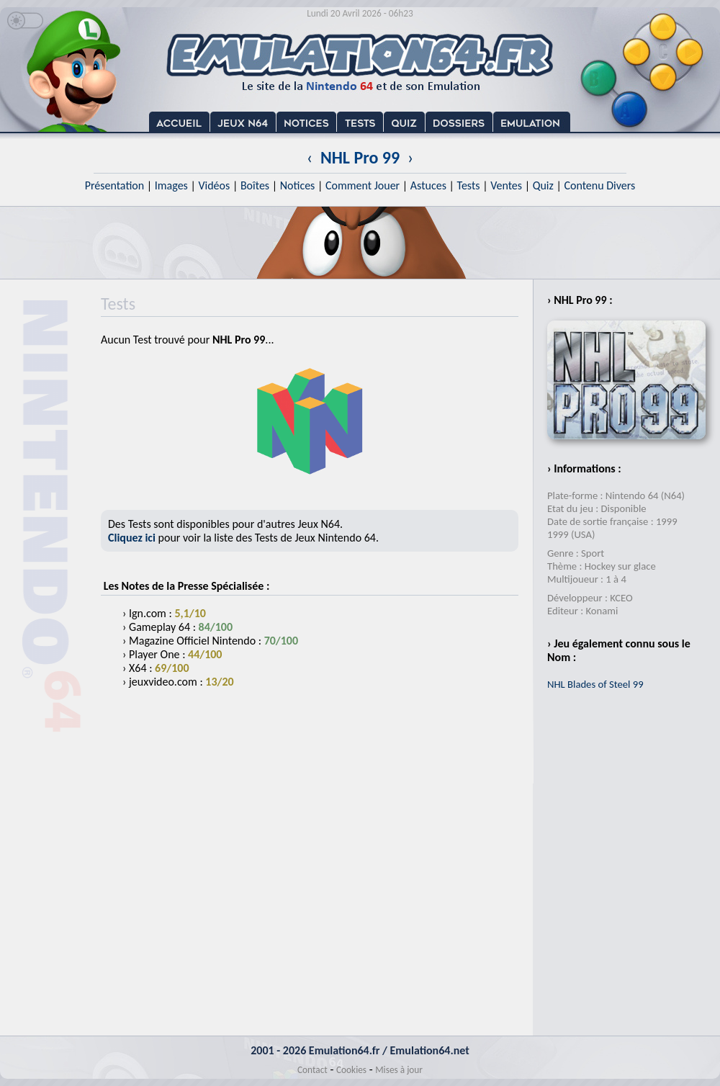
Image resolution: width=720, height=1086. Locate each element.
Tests (468, 185)
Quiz (543, 185)
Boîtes (254, 185)
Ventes (506, 185)
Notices (297, 185)
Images (171, 185)
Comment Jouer (362, 185)
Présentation (115, 185)
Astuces (428, 185)
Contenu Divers (599, 185)
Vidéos (214, 185)
